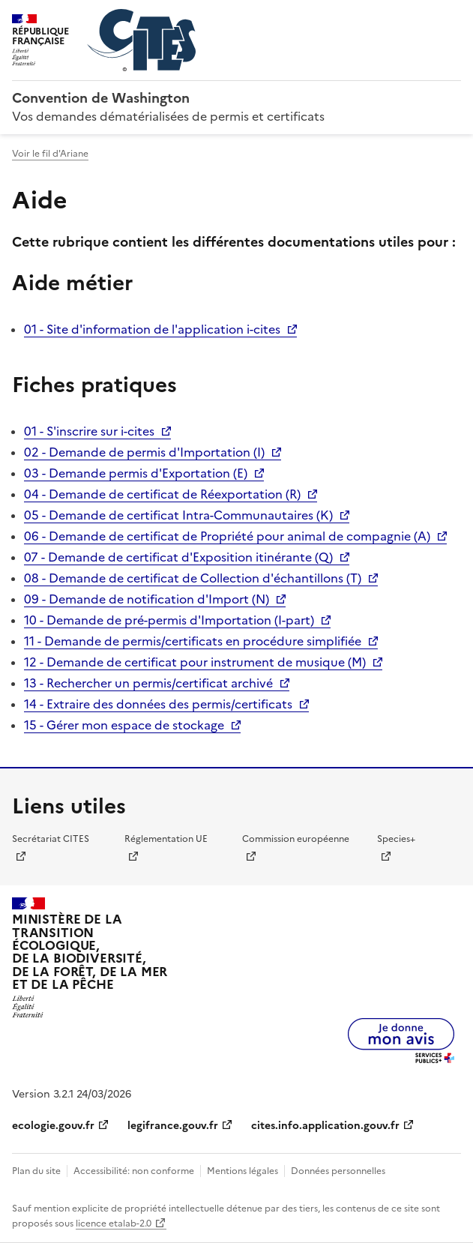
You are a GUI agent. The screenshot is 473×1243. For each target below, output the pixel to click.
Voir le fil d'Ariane (50, 153)
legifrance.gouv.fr (172, 1126)
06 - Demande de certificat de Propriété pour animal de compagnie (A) (227, 536)
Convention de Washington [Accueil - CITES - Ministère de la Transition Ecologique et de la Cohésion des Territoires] (101, 98)
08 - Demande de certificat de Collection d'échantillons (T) (192, 578)
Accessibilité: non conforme (133, 1171)
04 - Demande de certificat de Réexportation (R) (162, 494)
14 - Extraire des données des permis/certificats (158, 704)
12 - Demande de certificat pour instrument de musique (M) (195, 662)
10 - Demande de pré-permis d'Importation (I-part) (169, 620)
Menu (452, 18)
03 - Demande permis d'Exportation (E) (135, 473)
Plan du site (36, 1171)
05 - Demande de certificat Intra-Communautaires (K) (178, 515)
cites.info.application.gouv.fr (325, 1126)
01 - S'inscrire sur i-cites (89, 431)
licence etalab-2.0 (113, 1223)
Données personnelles (338, 1171)
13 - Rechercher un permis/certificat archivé (148, 683)
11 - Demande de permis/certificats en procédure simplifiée (192, 641)
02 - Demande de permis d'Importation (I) (144, 452)
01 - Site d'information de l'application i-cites (152, 329)
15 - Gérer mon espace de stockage (124, 725)
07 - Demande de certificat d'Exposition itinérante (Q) (178, 557)
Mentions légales (242, 1171)
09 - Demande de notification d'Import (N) (146, 599)
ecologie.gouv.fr (53, 1126)
